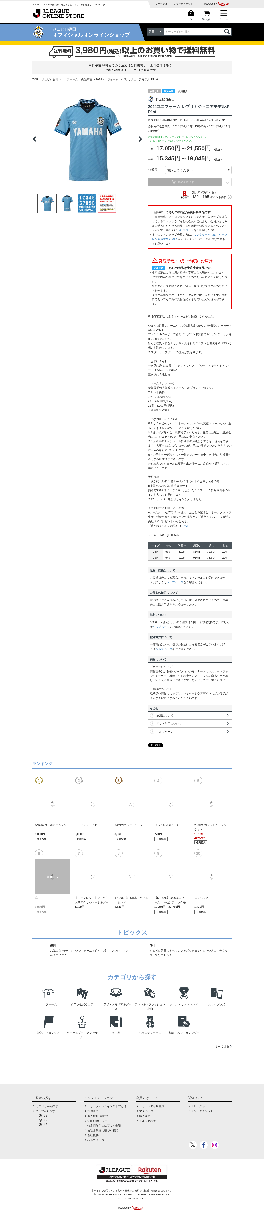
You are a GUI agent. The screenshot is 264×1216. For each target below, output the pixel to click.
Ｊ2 (45, 1120)
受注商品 (86, 79)
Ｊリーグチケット (183, 3)
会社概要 (93, 1135)
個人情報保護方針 (98, 1116)
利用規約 (93, 1111)
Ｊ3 (45, 1124)
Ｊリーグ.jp (161, 3)
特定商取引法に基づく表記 (104, 1125)
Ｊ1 (45, 1115)
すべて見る (222, 1046)
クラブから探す (45, 1111)
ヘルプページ (185, 230)
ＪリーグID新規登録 (151, 1106)
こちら (185, 525)
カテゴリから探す (47, 1106)
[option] (87, 139)
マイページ (146, 1111)
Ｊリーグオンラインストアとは (106, 1106)
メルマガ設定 (147, 1120)
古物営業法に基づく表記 (102, 1130)
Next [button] (140, 139)
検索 (227, 31)
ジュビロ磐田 (49, 79)
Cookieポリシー (97, 1120)
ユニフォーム (69, 79)
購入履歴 (144, 1116)
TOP (35, 79)
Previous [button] (34, 139)
